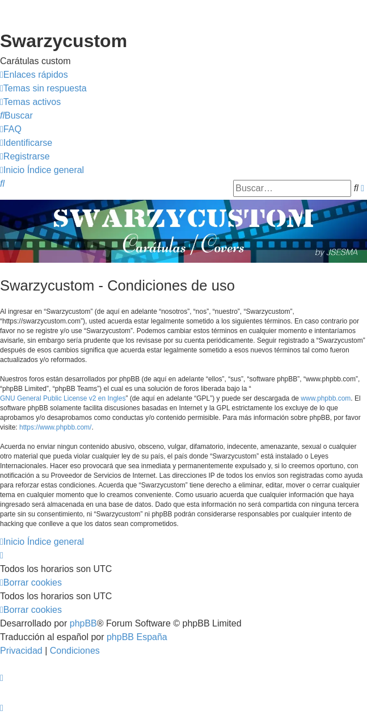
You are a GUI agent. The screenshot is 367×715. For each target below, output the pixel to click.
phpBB (83, 623)
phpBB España (137, 637)
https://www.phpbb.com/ (55, 427)
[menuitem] (43, 88)
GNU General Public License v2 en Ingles (62, 398)
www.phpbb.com (326, 398)
